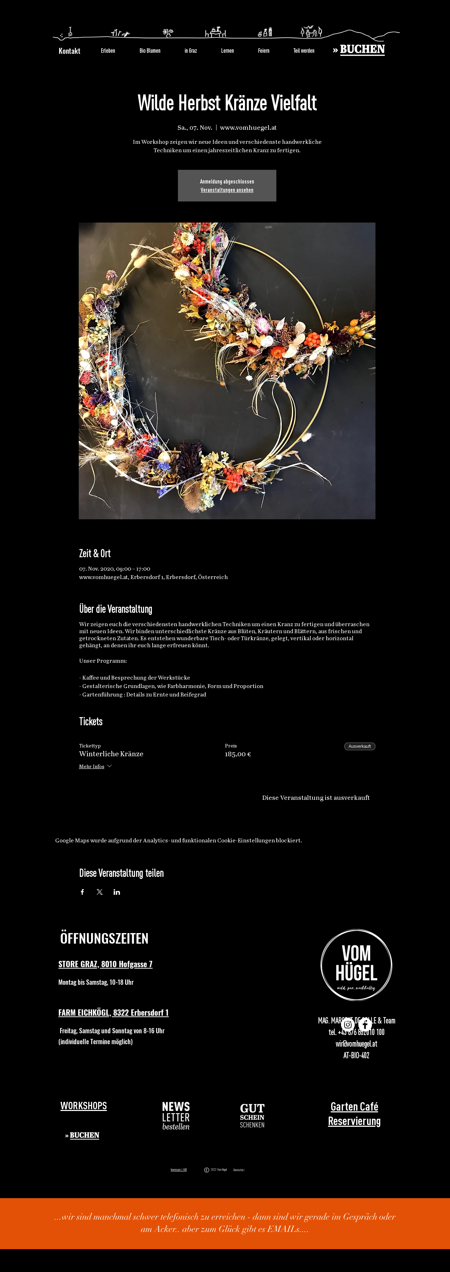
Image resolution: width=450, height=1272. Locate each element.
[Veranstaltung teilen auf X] (99, 892)
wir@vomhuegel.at (356, 1043)
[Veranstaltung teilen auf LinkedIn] (117, 892)
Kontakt (70, 50)
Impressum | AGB (179, 1169)
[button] (176, 1115)
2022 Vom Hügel (220, 1169)
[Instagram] (348, 1025)
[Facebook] (365, 1025)
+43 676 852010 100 (361, 1032)
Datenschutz (239, 1170)
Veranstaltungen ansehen (227, 190)
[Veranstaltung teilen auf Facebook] (82, 892)
